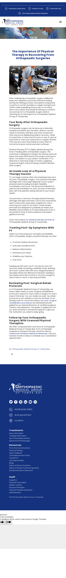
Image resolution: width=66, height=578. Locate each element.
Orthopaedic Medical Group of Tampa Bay (31, 349)
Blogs (11, 463)
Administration (15, 492)
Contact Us (13, 458)
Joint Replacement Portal (19, 455)
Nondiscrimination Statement (21, 470)
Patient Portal (35, 8)
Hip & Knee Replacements (19, 438)
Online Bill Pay (53, 8)
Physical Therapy (16, 450)
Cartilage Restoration (17, 436)
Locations (19, 420)
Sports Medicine (15, 453)
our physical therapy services (39, 219)
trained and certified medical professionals (28, 333)
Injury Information (16, 433)
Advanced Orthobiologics (19, 441)
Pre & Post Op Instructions (19, 448)
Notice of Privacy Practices (20, 465)
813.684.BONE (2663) (23, 409)
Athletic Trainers (15, 485)
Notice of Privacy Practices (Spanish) (24, 468)
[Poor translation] (8, 522)
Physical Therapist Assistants (20, 490)
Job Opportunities (16, 460)
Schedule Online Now (15, 8)
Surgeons (13, 480)
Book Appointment (23, 415)
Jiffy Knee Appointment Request (33, 13)
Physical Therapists (17, 487)
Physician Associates (17, 482)
